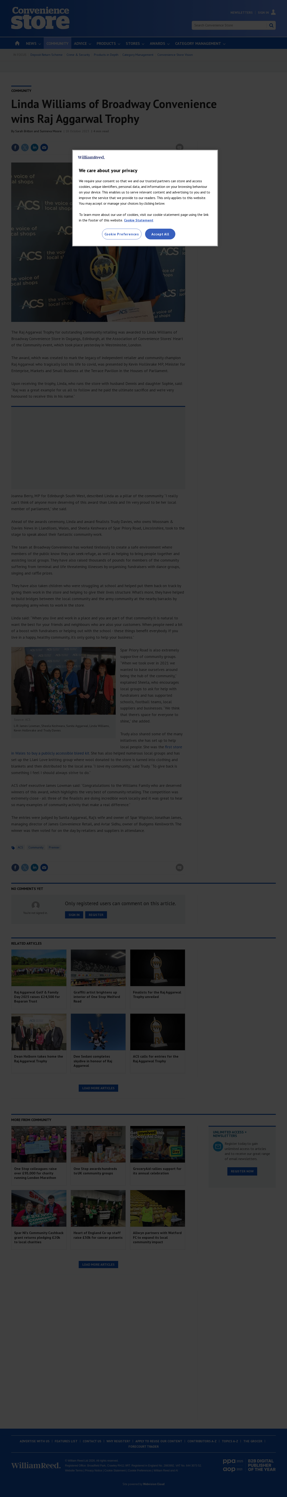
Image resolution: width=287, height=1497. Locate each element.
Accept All (160, 234)
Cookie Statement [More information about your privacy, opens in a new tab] (138, 220)
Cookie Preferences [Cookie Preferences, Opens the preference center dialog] (121, 234)
